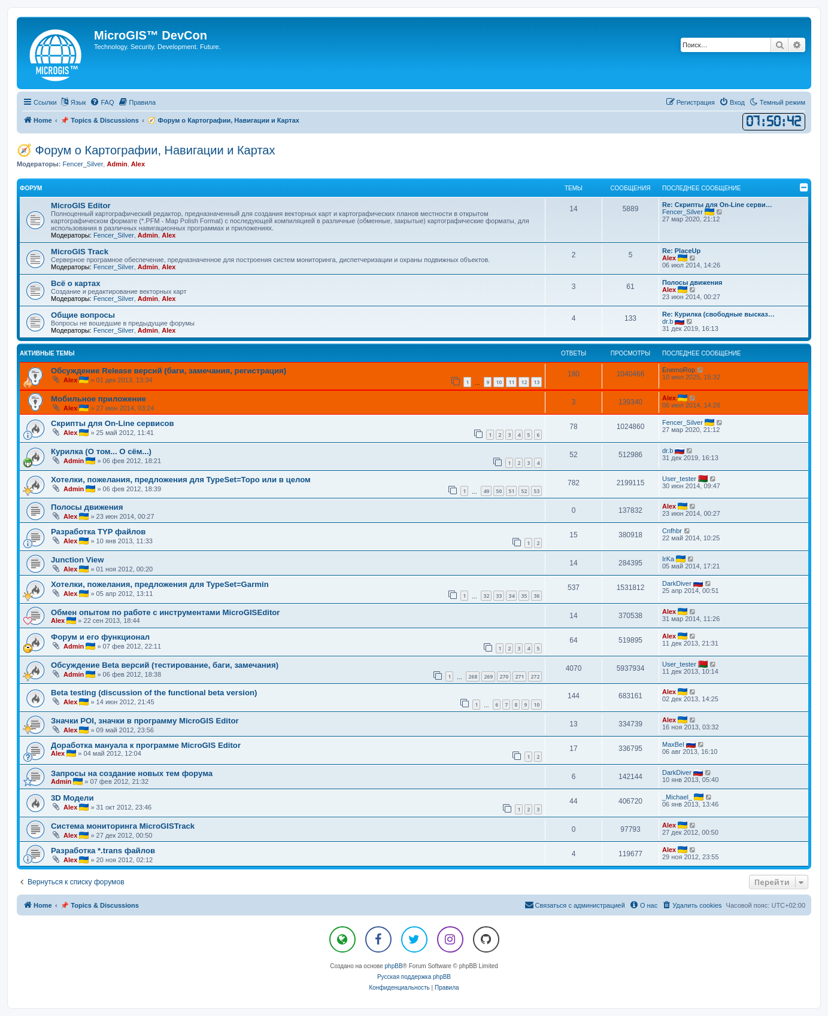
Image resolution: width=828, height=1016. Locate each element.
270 (503, 676)
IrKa (668, 558)
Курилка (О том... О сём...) (101, 451)
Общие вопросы (83, 315)
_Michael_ (677, 797)
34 (511, 596)
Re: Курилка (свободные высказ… (718, 314)
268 (472, 676)
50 (499, 491)
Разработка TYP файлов (98, 531)
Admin (117, 164)
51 (511, 491)
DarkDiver (676, 583)
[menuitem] (102, 102)
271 (519, 676)
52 (524, 491)
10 (499, 382)
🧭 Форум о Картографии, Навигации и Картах (146, 150)
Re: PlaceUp (681, 250)
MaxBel (673, 744)
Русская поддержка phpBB (414, 977)
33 (499, 596)
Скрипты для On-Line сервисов (112, 423)
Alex (138, 164)
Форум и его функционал (100, 636)
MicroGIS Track (79, 251)
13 (536, 382)
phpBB (394, 966)
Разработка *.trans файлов (103, 850)
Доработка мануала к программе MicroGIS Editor (146, 745)
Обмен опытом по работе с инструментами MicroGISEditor (165, 612)
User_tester (679, 478)
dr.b (667, 321)
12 (524, 382)
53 (536, 491)
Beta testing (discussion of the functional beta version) (154, 692)
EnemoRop (678, 369)
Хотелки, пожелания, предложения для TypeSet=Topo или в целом (181, 479)
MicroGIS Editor (81, 205)
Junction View (77, 559)
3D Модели (72, 797)
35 (524, 596)
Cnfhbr (672, 530)
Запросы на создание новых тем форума (132, 773)
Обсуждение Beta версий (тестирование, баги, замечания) (164, 665)
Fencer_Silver (82, 164)
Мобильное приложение (98, 398)
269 (488, 676)
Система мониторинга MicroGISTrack (123, 826)
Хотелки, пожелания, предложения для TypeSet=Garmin (160, 584)
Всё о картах (76, 283)
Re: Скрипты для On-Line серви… (717, 204)
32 (486, 596)
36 (536, 596)
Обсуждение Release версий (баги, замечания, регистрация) (168, 370)
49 (486, 491)
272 (534, 676)
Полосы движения (692, 282)
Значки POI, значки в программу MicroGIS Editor (145, 720)
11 (511, 382)
